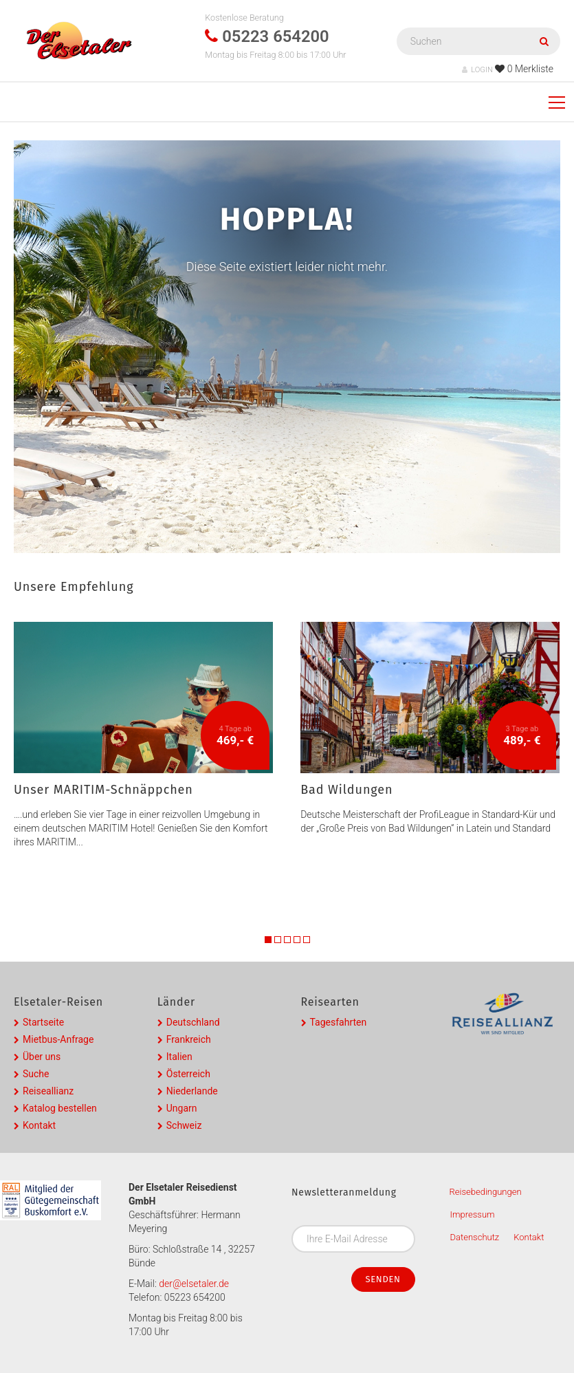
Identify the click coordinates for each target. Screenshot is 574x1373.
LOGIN (477, 69)
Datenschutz (475, 1237)
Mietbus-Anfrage (58, 1039)
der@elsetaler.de (194, 1283)
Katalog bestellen (60, 1108)
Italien (179, 1056)
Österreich (188, 1073)
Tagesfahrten (338, 1022)
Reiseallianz (48, 1090)
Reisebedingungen (486, 1192)
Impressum (472, 1214)
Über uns (41, 1056)
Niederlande (192, 1090)
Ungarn (181, 1108)
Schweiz (184, 1125)
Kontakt (39, 1125)
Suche (36, 1073)
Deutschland (193, 1022)
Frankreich (188, 1039)
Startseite (43, 1022)
